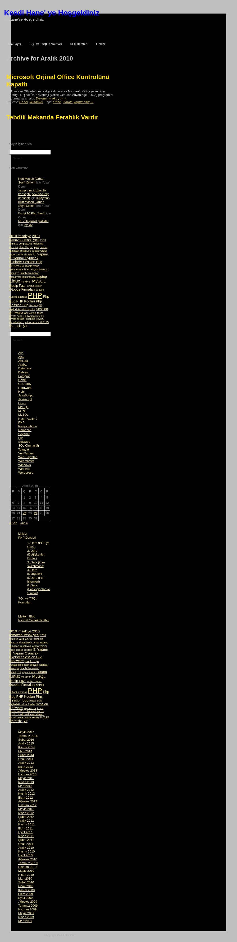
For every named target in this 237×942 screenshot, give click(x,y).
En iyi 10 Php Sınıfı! (31, 213)
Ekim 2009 (25, 894)
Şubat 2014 (26, 755)
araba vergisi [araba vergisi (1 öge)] (39, 250)
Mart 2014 (25, 751)
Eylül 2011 (25, 832)
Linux (22, 403)
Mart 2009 (25, 921)
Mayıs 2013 (26, 778)
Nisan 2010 (26, 874)
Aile (20, 353)
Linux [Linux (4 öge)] (14, 280)
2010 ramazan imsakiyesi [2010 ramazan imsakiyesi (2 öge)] (24, 238)
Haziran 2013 (27, 774)
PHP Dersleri (27, 537)
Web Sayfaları (27, 457)
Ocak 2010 (25, 886)
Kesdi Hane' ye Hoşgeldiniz (51, 13)
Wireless (24, 469)
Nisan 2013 (26, 782)
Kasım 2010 (26, 851)
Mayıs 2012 (26, 809)
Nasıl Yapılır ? (27, 418)
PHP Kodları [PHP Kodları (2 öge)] (25, 301)
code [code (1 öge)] (12, 254)
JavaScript (25, 395)
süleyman (43, 198)
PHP (21, 422)
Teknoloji (24, 449)
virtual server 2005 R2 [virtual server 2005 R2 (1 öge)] (37, 322)
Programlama (27, 426)
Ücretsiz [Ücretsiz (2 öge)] (15, 326)
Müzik (22, 411)
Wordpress (25, 472)
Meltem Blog (26, 616)
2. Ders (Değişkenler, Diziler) (36, 554)
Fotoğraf (24, 376)
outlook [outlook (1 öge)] (40, 289)
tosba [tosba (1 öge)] (40, 312)
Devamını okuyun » (51, 98)
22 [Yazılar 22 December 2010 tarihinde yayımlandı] (24, 513)
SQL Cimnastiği (29, 445)
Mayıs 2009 (26, 913)
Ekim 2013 (25, 766)
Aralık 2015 (26, 743)
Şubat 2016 (26, 739)
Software (24, 441)
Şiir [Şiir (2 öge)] (25, 326)
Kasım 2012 (26, 793)
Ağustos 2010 (27, 859)
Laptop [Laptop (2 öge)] (41, 276)
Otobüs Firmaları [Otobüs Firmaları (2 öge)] (22, 289)
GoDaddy (24, 384)
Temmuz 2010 (28, 863)
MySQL (23, 414)
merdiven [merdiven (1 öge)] (26, 281)
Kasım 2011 (26, 824)
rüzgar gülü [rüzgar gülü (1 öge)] (35, 305)
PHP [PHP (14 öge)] (35, 295)
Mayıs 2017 (26, 732)
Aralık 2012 (26, 789)
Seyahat (24, 434)
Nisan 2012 (26, 813)
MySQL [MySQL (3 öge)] (39, 281)
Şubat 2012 (26, 817)
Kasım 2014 (26, 747)
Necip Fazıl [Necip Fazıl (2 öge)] (17, 285)
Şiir (20, 438)
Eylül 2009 (25, 898)
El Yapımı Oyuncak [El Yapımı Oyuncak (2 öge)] (23, 258)
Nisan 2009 (26, 917)
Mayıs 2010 (26, 870)
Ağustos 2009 (27, 901)
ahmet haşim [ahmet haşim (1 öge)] (26, 247)
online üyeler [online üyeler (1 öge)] (34, 285)
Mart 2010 (25, 878)
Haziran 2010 (27, 867)
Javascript (25, 399)
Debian (23, 372)
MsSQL (23, 407)
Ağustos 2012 (27, 801)
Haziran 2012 (27, 805)
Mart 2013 (25, 786)
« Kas (13, 523)
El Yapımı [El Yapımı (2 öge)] (40, 254)
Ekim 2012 (25, 797)
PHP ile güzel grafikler (33, 221)
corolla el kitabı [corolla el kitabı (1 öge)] (24, 254)
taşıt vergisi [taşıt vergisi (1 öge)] (30, 312)
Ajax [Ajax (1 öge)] (36, 247)
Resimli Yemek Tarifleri (33, 620)
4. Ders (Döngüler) (34, 571)
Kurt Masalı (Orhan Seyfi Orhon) (31, 180)
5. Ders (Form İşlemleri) (36, 579)
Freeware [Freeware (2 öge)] (16, 266)
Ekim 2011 (25, 828)
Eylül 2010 (25, 855)
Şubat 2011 (26, 840)
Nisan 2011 (26, 836)
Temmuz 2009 (28, 905)
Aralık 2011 (26, 820)
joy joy (28, 225)
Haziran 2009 (27, 909)
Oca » (24, 523)
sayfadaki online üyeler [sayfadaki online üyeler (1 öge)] (22, 309)
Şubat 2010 (26, 882)
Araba (22, 364)
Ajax (21, 357)
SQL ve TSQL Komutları (27, 600)
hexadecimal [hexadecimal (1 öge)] (16, 269)
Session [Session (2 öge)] (42, 309)
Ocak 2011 (25, 844)
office (57, 102)
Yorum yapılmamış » (78, 102)
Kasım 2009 (26, 890)
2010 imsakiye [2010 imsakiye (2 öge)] (20, 236)
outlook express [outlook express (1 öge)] (18, 296)
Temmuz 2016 (28, 736)
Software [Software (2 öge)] (16, 313)
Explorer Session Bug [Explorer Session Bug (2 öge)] (25, 262)
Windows (36, 102)
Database (25, 368)
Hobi (21, 391)
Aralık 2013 (26, 762)
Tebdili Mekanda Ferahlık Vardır (52, 117)
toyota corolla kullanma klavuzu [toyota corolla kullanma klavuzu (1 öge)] (26, 318)
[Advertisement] (37, 131)
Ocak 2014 (25, 759)
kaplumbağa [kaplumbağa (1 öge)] (29, 276)
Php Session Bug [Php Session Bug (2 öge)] (25, 303)
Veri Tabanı (26, 453)
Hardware (25, 388)
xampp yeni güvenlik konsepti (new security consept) (33, 194)
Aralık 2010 (26, 847)
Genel (23, 102)
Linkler (22, 533)
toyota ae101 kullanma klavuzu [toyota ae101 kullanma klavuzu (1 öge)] (26, 316)
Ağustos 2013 (27, 770)
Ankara (23, 361)
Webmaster (26, 461)
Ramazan (25, 430)
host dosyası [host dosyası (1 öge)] (31, 269)
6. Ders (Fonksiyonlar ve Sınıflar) (38, 589)
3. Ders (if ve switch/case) (36, 564)
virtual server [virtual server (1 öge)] (16, 322)
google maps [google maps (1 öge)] (32, 265)
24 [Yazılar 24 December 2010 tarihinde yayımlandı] (35, 513)
